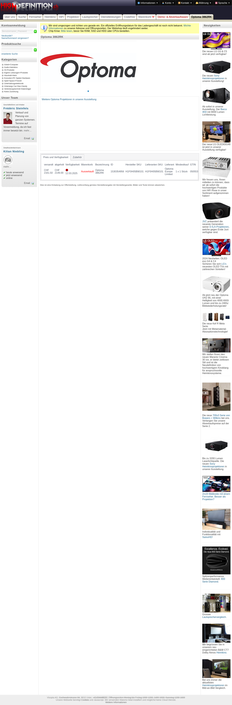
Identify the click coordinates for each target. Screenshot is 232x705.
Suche (22, 16)
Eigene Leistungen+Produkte (16, 73)
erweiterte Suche (10, 54)
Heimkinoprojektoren (213, 685)
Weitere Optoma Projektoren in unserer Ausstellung (69, 99)
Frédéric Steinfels (16, 108)
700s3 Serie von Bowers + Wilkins (216, 416)
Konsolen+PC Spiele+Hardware (17, 78)
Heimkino (50, 16)
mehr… (28, 130)
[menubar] (183, 3)
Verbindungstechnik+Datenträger (17, 89)
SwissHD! (207, 537)
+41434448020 (100, 697)
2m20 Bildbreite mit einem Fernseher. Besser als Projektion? (216, 497)
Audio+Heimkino (11, 67)
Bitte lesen (66, 31)
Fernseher (35, 16)
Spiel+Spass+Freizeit (13, 81)
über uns (10, 16)
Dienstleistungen (111, 16)
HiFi (61, 16)
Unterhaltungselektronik (14, 83)
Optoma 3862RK (201, 16)
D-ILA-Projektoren (219, 227)
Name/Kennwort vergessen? (15, 38)
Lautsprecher (90, 16)
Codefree (129, 16)
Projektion (73, 16)
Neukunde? (7, 35)
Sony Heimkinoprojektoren (213, 77)
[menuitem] (148, 3)
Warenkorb (146, 16)
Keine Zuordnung (11, 92)
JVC (204, 221)
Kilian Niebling (13, 151)
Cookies (85, 700)
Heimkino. (221, 652)
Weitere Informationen (116, 702)
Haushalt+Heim (10, 75)
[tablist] (119, 167)
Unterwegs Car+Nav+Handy (15, 86)
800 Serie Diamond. (213, 580)
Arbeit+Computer (11, 65)
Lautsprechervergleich (214, 617)
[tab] (56, 157)
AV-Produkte (9, 70)
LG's (223, 264)
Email (27, 138)
